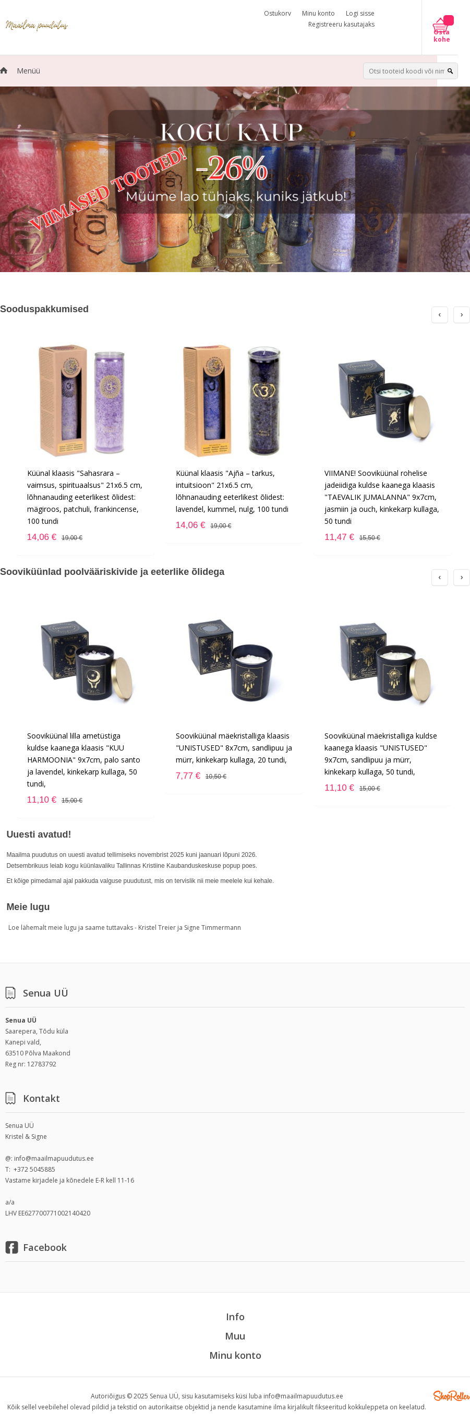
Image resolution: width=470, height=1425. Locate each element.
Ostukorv (277, 13)
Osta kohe (441, 36)
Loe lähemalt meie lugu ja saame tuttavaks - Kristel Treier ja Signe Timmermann (124, 927)
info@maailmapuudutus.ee (54, 1158)
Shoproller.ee (451, 1396)
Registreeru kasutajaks (341, 24)
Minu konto (318, 13)
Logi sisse (360, 13)
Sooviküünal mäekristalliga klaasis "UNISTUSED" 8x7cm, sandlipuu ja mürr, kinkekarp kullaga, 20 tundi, (234, 748)
